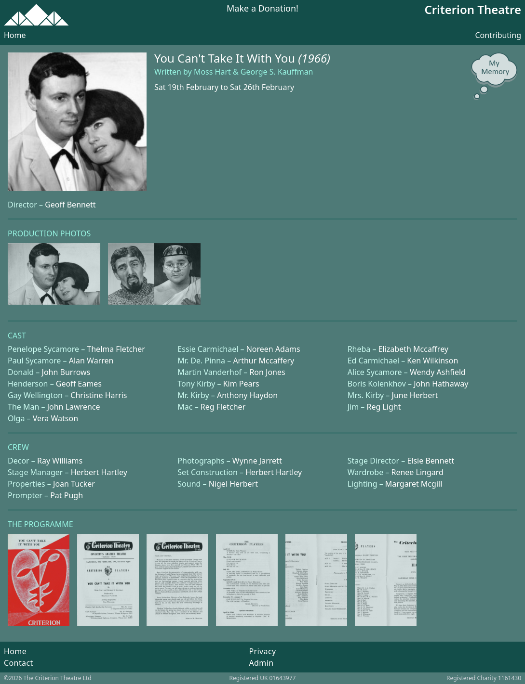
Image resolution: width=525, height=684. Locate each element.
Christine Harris (98, 395)
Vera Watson (55, 418)
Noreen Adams (273, 349)
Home (15, 35)
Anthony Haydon (247, 395)
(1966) (314, 58)
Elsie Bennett (430, 460)
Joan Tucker (74, 483)
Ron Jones (267, 372)
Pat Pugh (66, 495)
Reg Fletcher (223, 406)
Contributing (498, 35)
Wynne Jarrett (257, 460)
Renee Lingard (417, 472)
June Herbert (415, 395)
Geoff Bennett (70, 204)
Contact (18, 663)
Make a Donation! (262, 9)
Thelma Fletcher (116, 349)
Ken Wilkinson (432, 360)
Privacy (262, 651)
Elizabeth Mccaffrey (413, 349)
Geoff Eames (79, 383)
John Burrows (66, 372)
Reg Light (383, 406)
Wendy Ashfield (438, 372)
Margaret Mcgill (413, 483)
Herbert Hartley (99, 472)
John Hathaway (441, 383)
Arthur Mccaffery (263, 360)
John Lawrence (73, 406)
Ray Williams (59, 460)
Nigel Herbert (233, 483)
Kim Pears (241, 383)
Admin (261, 663)
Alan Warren (91, 360)
